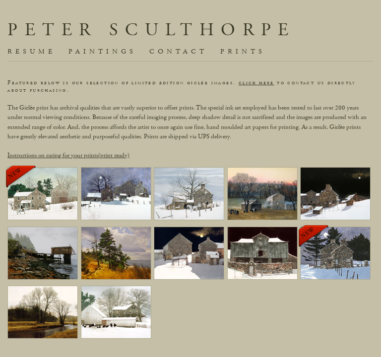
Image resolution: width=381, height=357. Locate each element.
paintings (102, 51)
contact (178, 51)
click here (256, 82)
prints (242, 51)
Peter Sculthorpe (151, 30)
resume (31, 51)
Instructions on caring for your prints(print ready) (68, 155)
